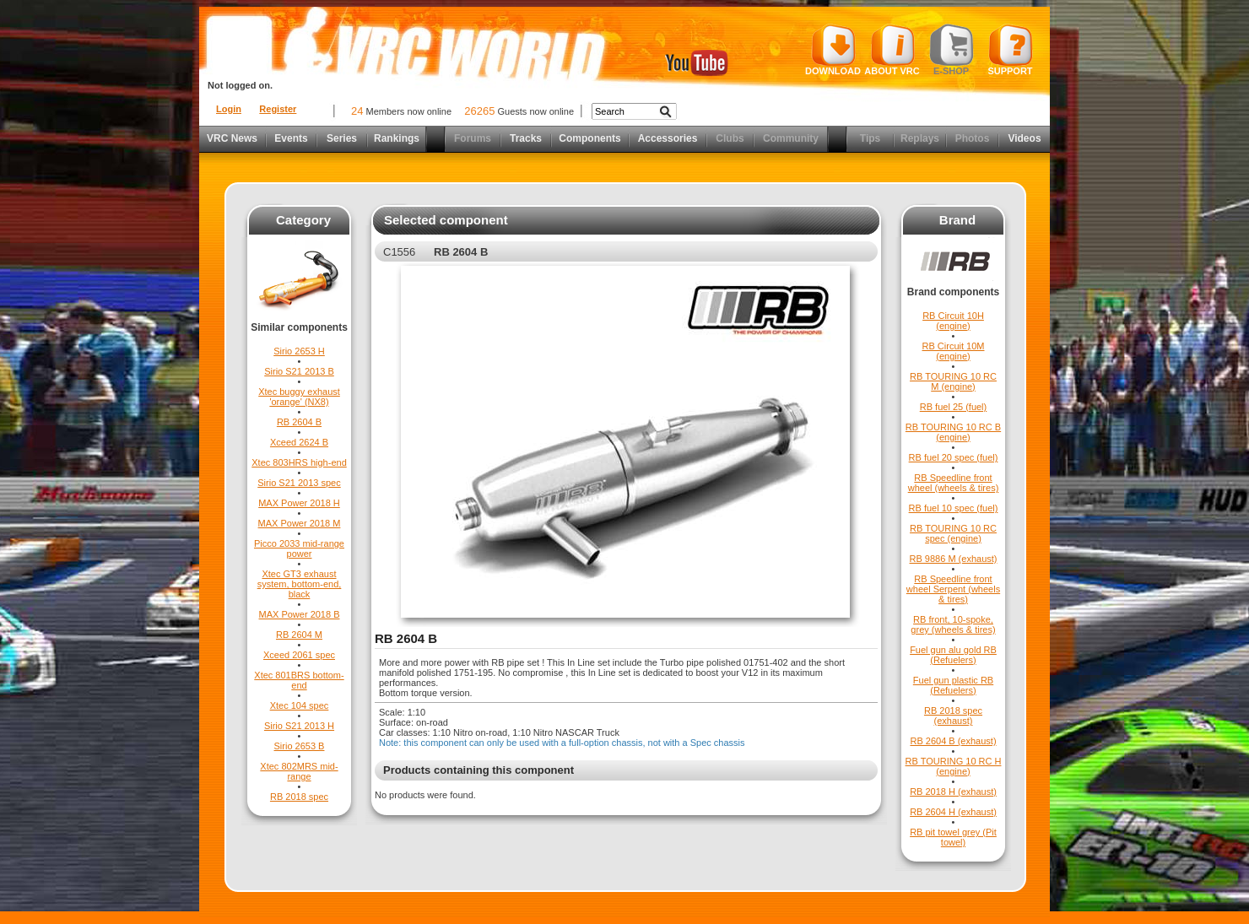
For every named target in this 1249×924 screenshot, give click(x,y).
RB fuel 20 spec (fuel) (953, 457)
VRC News (232, 138)
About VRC (891, 50)
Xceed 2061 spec (299, 655)
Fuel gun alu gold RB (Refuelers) (953, 655)
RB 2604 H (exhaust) (953, 812)
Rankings (396, 138)
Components (589, 138)
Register (277, 109)
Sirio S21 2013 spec (298, 483)
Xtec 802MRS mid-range (299, 771)
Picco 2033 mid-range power (299, 548)
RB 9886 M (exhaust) (954, 559)
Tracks (526, 138)
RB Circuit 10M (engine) (953, 351)
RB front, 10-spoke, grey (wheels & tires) (953, 624)
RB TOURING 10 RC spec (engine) (953, 533)
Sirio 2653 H (299, 351)
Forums (472, 138)
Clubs (729, 138)
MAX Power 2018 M (299, 523)
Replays (919, 138)
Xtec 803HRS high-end (299, 462)
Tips (870, 138)
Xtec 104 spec (299, 705)
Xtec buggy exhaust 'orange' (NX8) (299, 396)
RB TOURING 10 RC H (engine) (954, 766)
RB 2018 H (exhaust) (953, 791)
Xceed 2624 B (299, 442)
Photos (972, 138)
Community (791, 138)
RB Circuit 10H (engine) (953, 321)
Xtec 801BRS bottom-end (298, 680)
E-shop (951, 50)
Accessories (668, 138)
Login (228, 109)
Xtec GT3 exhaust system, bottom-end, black (299, 584)
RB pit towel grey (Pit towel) (953, 837)
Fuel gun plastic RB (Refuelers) (953, 685)
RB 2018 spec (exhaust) (953, 715)
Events (290, 138)
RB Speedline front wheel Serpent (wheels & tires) (953, 589)
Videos (1024, 138)
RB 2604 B (299, 422)
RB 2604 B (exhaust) (953, 741)
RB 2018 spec (299, 797)
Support (1010, 50)
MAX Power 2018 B (299, 614)
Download (833, 50)
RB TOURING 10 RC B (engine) (953, 432)
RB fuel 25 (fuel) (953, 407)
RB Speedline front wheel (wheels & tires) (953, 483)
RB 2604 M (299, 635)
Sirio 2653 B (299, 746)
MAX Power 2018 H (299, 503)
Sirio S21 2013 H (299, 726)
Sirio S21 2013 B (299, 371)
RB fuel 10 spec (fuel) (953, 508)
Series (342, 138)
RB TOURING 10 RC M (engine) (953, 381)
